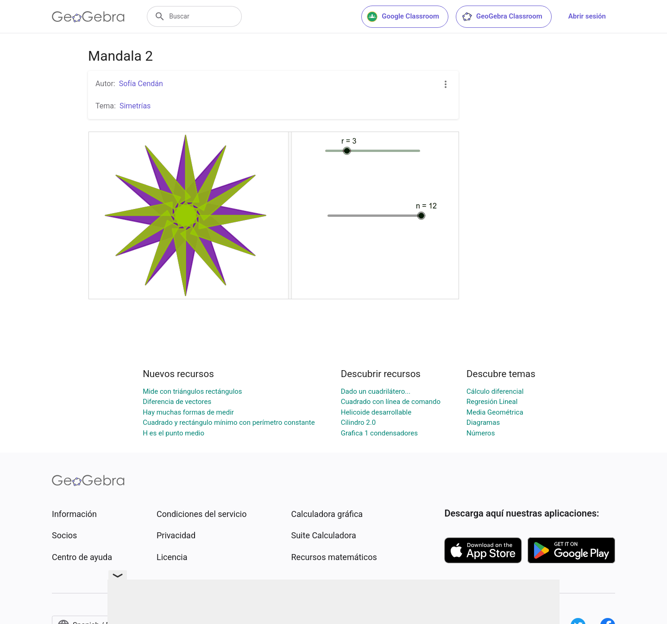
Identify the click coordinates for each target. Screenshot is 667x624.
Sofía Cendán (141, 83)
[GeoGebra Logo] (88, 16)
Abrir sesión (587, 16)
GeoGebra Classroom (501, 16)
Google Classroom (403, 16)
